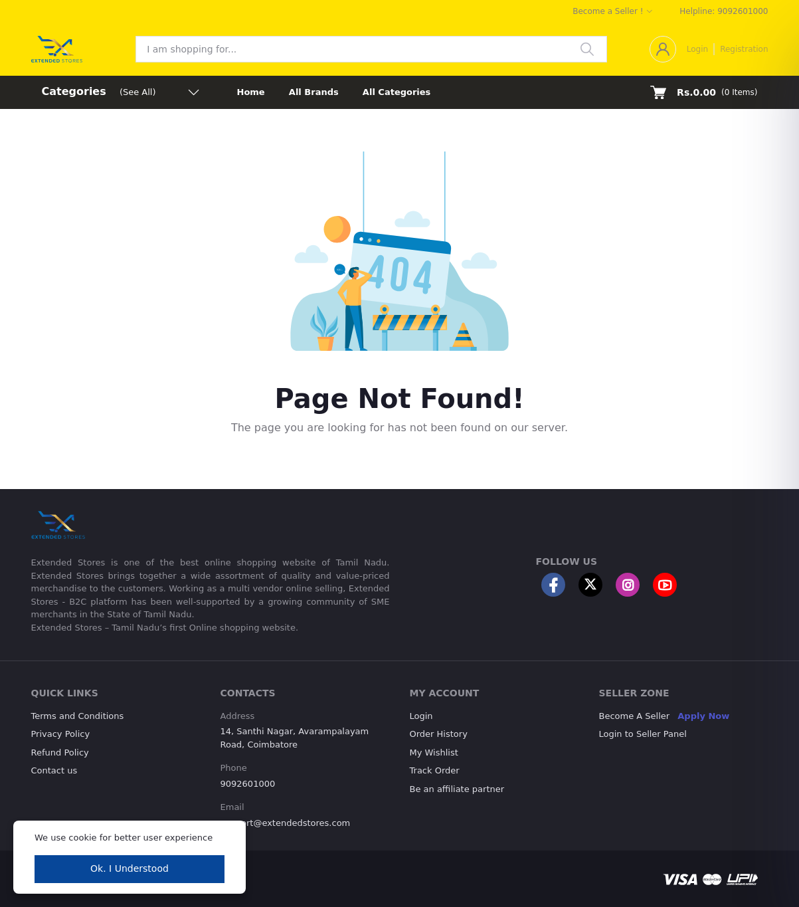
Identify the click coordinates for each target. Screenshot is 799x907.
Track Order (435, 770)
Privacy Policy (60, 734)
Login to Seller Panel (643, 734)
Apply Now (703, 716)
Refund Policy (60, 752)
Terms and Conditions (77, 716)
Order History (439, 734)
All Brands (314, 92)
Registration (744, 49)
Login (697, 49)
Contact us (54, 770)
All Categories (397, 92)
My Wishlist (434, 752)
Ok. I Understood (129, 868)
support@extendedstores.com (286, 823)
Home (251, 92)
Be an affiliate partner (457, 789)
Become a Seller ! (608, 11)
